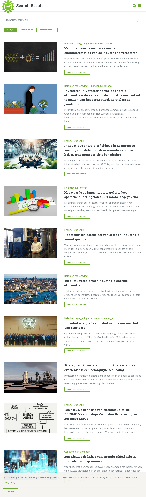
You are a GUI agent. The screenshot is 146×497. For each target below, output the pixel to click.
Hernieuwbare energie (101, 318)
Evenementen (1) (47, 30)
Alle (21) (10, 30)
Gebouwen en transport (77, 451)
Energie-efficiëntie (74, 140)
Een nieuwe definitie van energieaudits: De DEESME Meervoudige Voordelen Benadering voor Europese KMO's (102, 414)
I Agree (10, 491)
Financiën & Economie (101, 43)
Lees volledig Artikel (77, 72)
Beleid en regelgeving (76, 43)
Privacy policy (9, 482)
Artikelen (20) (27, 30)
